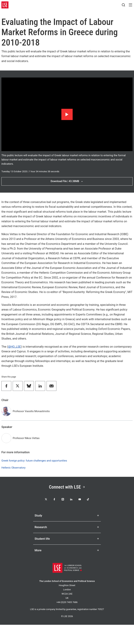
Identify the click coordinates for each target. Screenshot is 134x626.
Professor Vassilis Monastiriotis (31, 411)
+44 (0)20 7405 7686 (67, 603)
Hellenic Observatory (13, 467)
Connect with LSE (67, 487)
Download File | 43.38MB (67, 181)
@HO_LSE (14, 346)
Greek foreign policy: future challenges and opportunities (34, 460)
